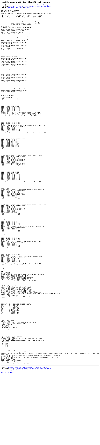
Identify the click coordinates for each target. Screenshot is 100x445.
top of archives (19, 7)
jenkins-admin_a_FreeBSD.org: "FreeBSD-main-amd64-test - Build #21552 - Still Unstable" (30, 6)
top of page (9, 440)
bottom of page (10, 7)
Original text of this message (7, 442)
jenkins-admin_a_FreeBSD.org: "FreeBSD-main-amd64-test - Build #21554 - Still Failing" (27, 5)
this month (26, 7)
